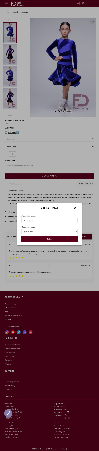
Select (49, 239)
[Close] (75, 207)
